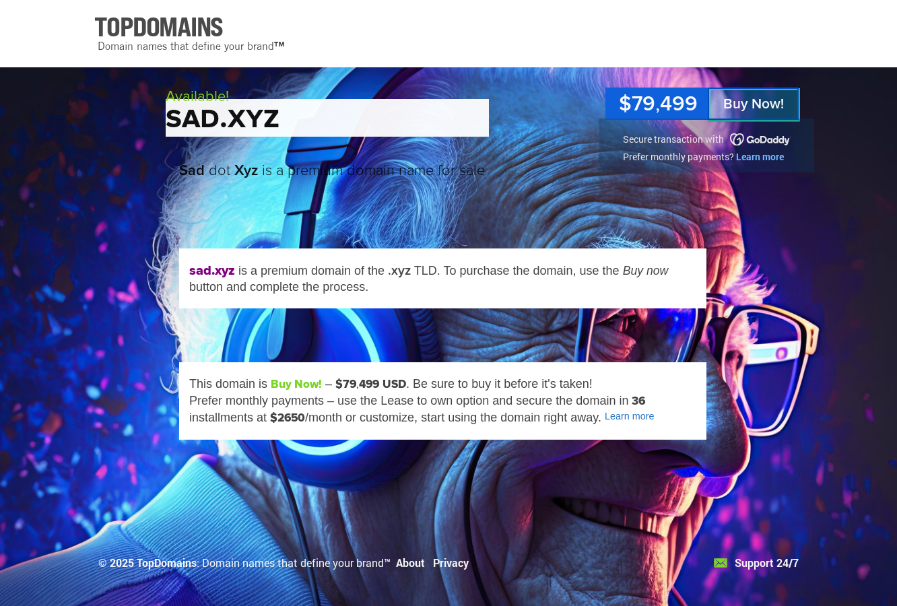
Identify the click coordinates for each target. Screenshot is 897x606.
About (410, 563)
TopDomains (167, 563)
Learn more (760, 156)
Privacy (451, 563)
